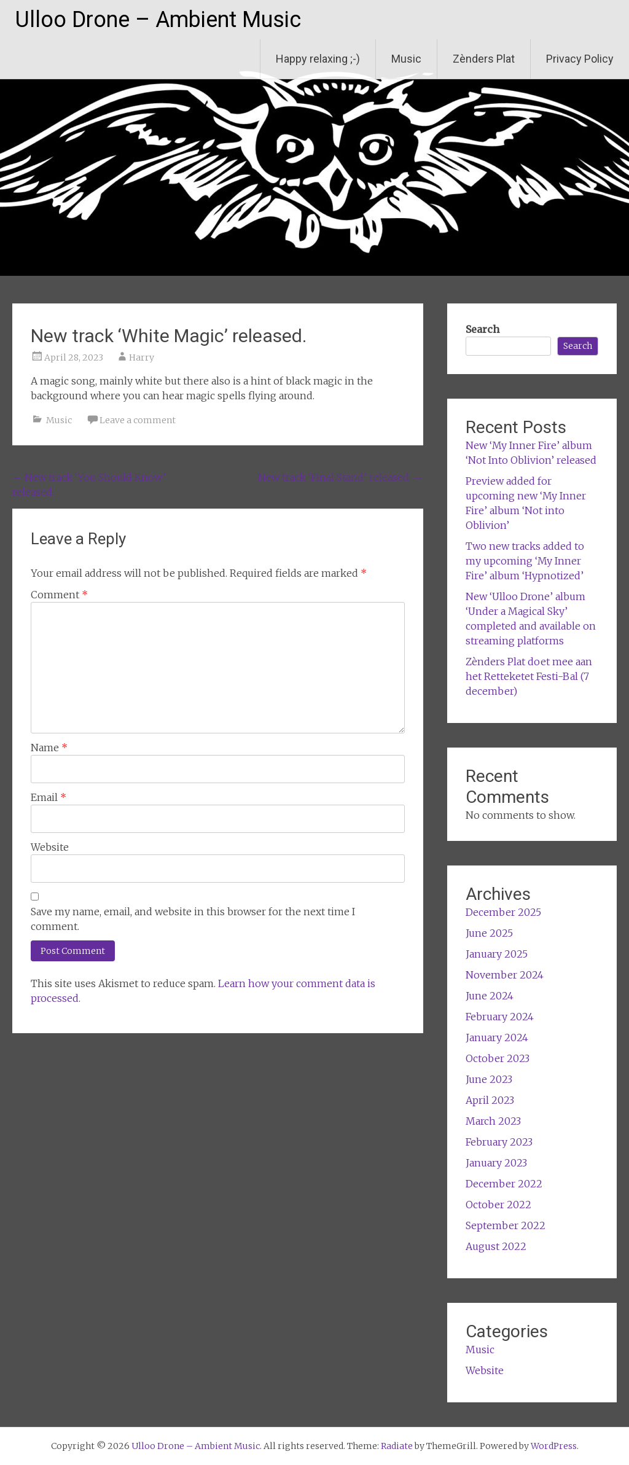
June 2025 (489, 933)
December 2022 (504, 1184)
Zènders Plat (484, 58)
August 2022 (496, 1246)
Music (406, 58)
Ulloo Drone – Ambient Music (158, 20)
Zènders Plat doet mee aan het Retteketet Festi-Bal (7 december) (529, 676)
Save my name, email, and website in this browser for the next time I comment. (193, 918)
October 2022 (498, 1204)
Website (50, 847)
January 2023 (496, 1163)
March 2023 (493, 1121)
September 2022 (505, 1225)
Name (49, 747)
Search (482, 329)
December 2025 (503, 912)
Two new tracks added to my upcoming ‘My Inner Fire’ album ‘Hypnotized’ (525, 561)
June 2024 (490, 996)
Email (48, 797)
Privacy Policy (580, 58)
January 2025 (497, 954)
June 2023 (489, 1079)
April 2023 (490, 1100)
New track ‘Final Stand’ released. (340, 477)
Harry (141, 357)
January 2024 (497, 1037)
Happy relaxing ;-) (318, 58)
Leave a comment (138, 420)
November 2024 (505, 975)
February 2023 (499, 1142)
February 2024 (500, 1016)
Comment (59, 594)
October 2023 (497, 1058)
